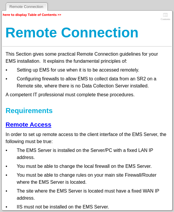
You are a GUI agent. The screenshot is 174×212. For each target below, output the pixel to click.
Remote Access (28, 124)
